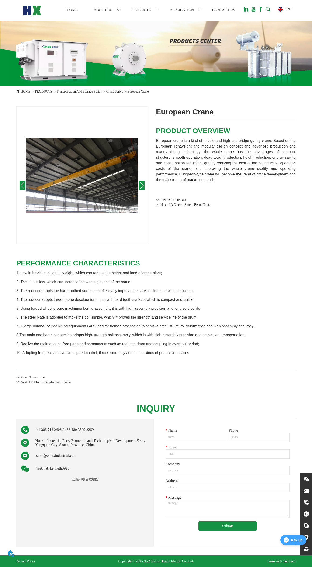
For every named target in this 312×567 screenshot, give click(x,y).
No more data (177, 200)
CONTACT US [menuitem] (223, 10)
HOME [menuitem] (72, 10)
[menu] (147, 10)
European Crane (138, 91)
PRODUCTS (43, 91)
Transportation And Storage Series (79, 91)
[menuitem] (107, 10)
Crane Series (114, 91)
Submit (227, 526)
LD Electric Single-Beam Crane (189, 204)
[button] (107, 10)
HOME (25, 91)
